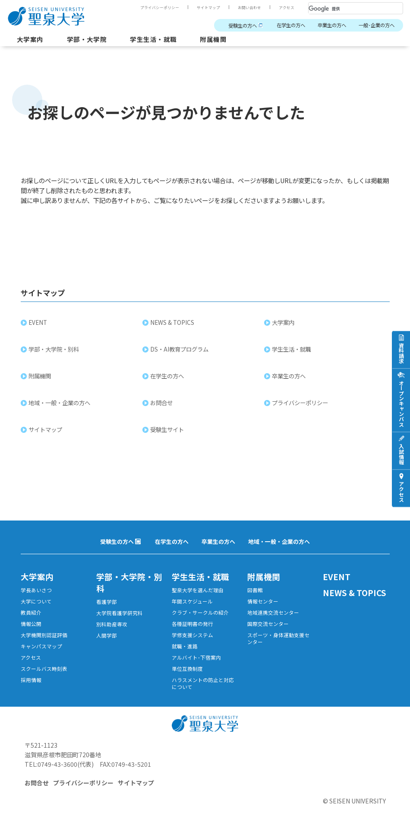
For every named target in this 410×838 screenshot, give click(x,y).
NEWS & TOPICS (173, 323)
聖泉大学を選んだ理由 (198, 592)
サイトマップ (208, 7)
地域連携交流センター (273, 615)
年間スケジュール (192, 603)
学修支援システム (192, 638)
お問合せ (162, 404)
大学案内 (31, 39)
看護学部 (106, 604)
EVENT (38, 323)
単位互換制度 (187, 673)
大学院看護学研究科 (119, 615)
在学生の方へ (284, 25)
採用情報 (31, 685)
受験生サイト (168, 430)
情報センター (262, 603)
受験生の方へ (232, 25)
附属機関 (222, 39)
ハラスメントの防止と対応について (203, 689)
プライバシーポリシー (159, 7)
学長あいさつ (36, 592)
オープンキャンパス (401, 403)
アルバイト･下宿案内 (196, 662)
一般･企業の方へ (375, 25)
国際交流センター (268, 627)
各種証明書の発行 (192, 627)
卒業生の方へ (327, 25)
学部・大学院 (90, 39)
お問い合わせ (249, 7)
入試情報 (401, 454)
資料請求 (401, 353)
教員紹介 (31, 615)
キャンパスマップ (41, 650)
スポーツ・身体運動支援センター (278, 642)
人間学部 (106, 639)
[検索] (345, 8)
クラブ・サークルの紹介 (200, 615)
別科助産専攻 (111, 627)
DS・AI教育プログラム (180, 350)
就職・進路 (185, 650)
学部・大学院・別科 (54, 350)
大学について (36, 603)
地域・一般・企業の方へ (60, 404)
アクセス (286, 7)
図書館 (255, 592)
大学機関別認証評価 (44, 638)
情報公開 (31, 627)
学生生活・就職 (159, 39)
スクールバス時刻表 (44, 673)
